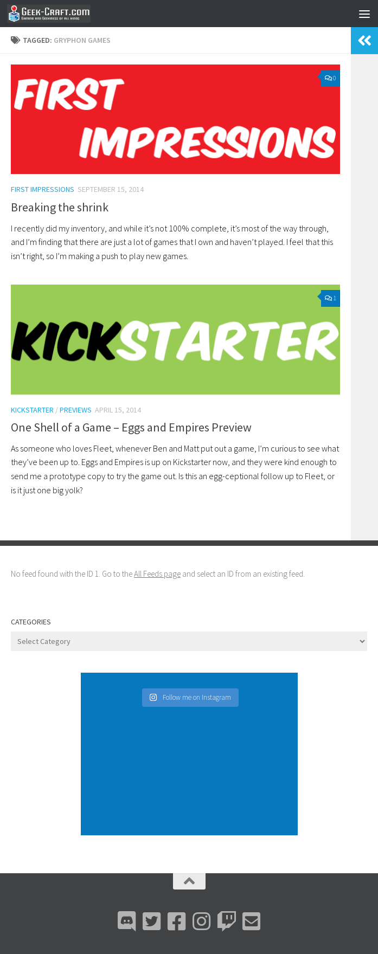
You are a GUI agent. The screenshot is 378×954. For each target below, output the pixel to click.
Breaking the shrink (59, 207)
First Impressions (42, 189)
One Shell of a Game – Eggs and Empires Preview (131, 427)
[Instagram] (201, 921)
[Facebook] (176, 921)
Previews (76, 410)
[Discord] (127, 921)
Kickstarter (32, 410)
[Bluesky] (152, 921)
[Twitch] (226, 921)
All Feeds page (157, 574)
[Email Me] (251, 921)
